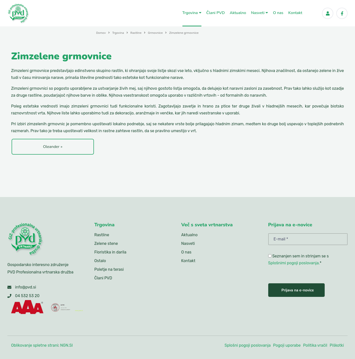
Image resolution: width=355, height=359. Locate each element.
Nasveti (259, 13)
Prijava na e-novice (298, 290)
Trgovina (191, 13)
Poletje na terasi (109, 269)
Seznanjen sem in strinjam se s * (298, 259)
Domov (101, 33)
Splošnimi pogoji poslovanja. (294, 263)
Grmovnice (155, 33)
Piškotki (337, 345)
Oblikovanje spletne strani (34, 345)
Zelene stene (106, 243)
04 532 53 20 (27, 295)
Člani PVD (215, 13)
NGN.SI (66, 345)
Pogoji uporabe (287, 345)
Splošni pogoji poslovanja (248, 345)
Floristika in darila (110, 252)
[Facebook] (342, 13)
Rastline (136, 33)
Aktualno (238, 13)
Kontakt (295, 13)
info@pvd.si (25, 287)
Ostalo (100, 260)
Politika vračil (315, 345)
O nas (278, 13)
